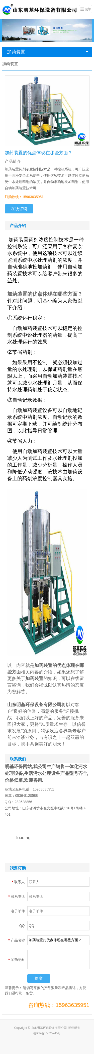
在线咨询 (19, 209)
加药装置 (16, 51)
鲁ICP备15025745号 (47, 1033)
